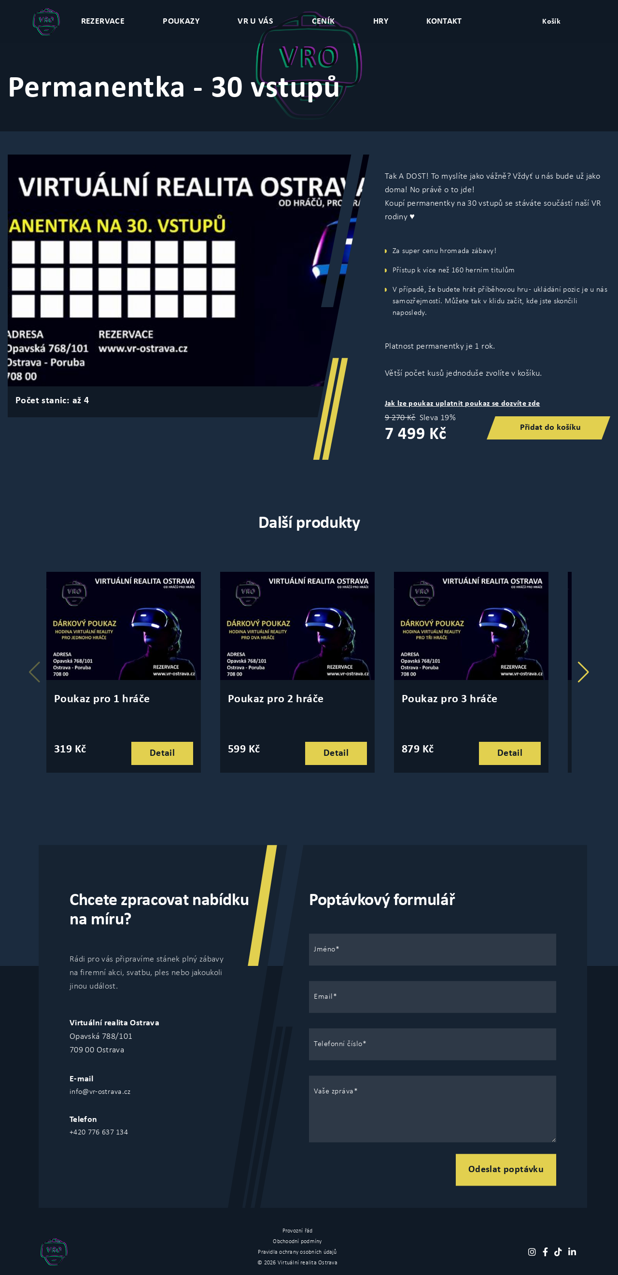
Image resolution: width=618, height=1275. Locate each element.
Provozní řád (297, 1231)
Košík (551, 22)
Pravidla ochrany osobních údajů (297, 1252)
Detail (162, 753)
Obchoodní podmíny (297, 1241)
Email (323, 997)
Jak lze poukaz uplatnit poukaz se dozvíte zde (462, 404)
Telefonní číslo (338, 1044)
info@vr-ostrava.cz (100, 1092)
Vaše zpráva (334, 1091)
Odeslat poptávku (506, 1170)
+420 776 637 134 (99, 1132)
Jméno (325, 949)
